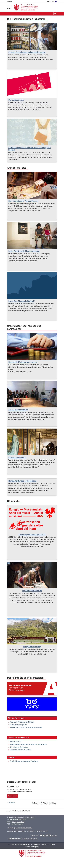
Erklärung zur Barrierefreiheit (19, 844)
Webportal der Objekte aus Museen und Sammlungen (28, 744)
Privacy (44, 844)
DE (48, 1)
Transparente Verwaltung (16, 831)
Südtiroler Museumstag (32, 590)
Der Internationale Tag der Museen (23, 201)
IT (50, 1)
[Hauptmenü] (9, 7)
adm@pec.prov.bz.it (17, 824)
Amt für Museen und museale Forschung (24, 761)
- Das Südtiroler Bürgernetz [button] (22, 838)
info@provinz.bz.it (18, 822)
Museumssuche (15, 741)
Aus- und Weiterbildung (18, 410)
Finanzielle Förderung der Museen (22, 362)
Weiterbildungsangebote (18, 725)
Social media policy (32, 847)
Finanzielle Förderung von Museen (22, 722)
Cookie (51, 844)
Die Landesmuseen (16, 100)
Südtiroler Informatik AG (24, 828)
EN (53, 1)
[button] (41, 835)
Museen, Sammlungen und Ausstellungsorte (26, 52)
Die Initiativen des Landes (19, 747)
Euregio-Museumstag (32, 647)
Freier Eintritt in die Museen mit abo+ (24, 251)
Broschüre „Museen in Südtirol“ (21, 301)
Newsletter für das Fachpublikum (22, 481)
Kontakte (30, 831)
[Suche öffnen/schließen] (55, 13)
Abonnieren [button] (12, 796)
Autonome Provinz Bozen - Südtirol (23, 817)
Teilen (35, 803)
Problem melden (41, 831)
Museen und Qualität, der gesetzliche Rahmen (26, 727)
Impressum (35, 844)
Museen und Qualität (17, 457)
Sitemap (12, 802)
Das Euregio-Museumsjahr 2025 (32, 534)
